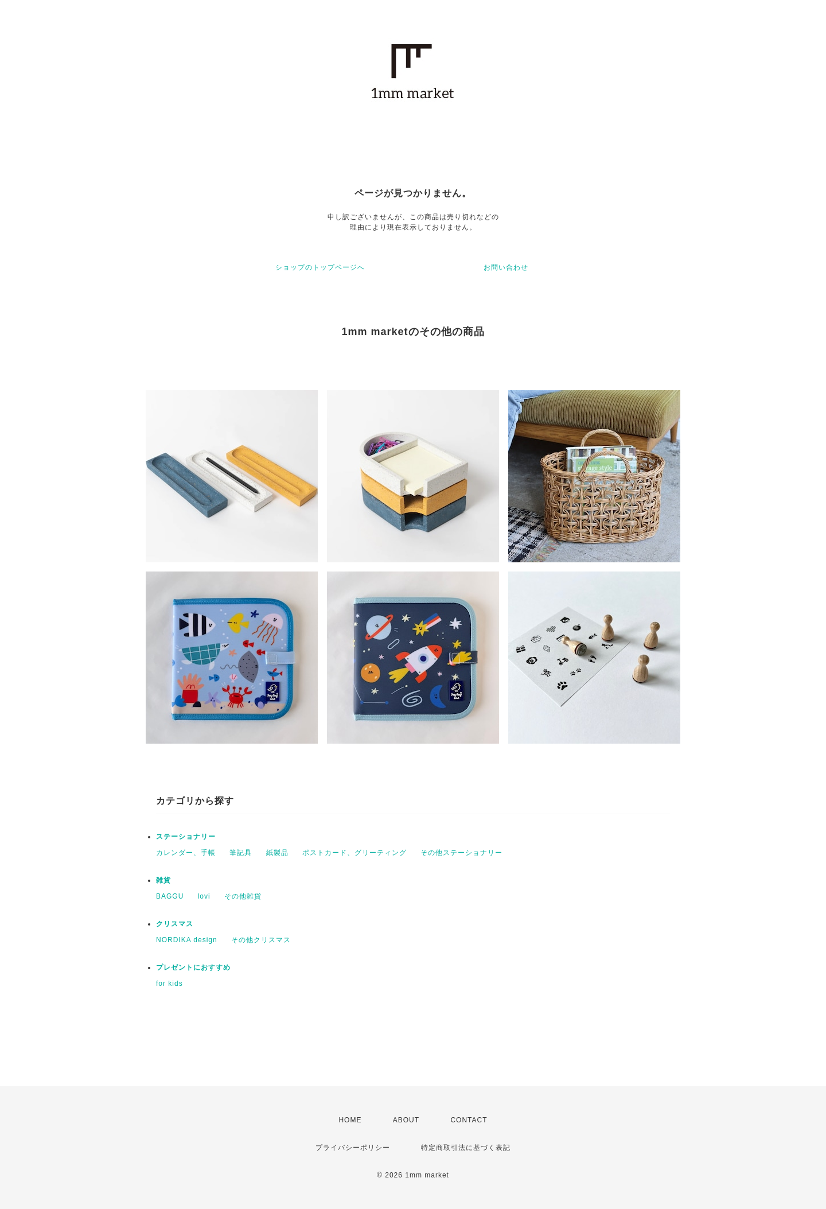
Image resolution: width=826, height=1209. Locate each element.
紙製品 (277, 853)
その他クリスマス (261, 940)
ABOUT (406, 1120)
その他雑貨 (243, 896)
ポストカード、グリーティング (354, 853)
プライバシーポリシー (352, 1148)
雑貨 (163, 880)
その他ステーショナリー (461, 853)
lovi (204, 896)
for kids (169, 983)
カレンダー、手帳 (186, 853)
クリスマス (174, 924)
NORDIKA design (186, 940)
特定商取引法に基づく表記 (466, 1148)
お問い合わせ (506, 267)
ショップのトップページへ (320, 267)
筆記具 (240, 853)
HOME (349, 1120)
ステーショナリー (186, 837)
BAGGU (170, 896)
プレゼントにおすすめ (193, 967)
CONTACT (468, 1120)
